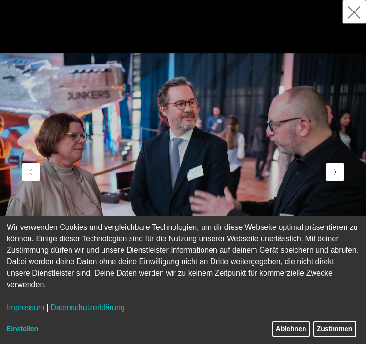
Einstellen (22, 329)
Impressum (25, 307)
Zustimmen (335, 329)
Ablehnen (291, 329)
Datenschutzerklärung (88, 307)
